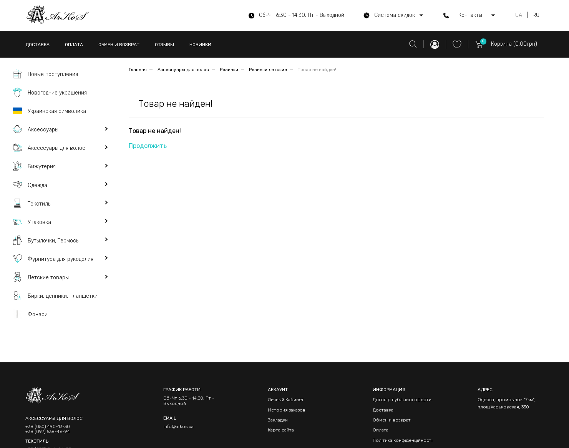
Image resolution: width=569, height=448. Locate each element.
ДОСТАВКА (37, 44)
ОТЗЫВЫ (164, 44)
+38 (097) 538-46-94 (47, 431)
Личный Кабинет (286, 399)
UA (518, 15)
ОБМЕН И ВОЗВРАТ (118, 44)
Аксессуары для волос (183, 69)
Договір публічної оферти (402, 399)
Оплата (380, 430)
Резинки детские (268, 69)
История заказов (286, 410)
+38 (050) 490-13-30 (47, 426)
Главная (138, 69)
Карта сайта (281, 430)
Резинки (229, 69)
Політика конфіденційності (403, 440)
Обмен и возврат (392, 420)
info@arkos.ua (178, 426)
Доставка (383, 410)
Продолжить (148, 145)
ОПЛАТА (74, 44)
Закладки (278, 420)
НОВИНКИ (200, 44)
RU (536, 15)
